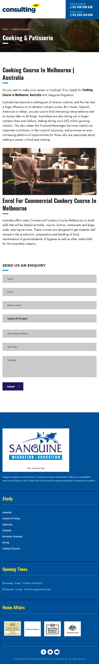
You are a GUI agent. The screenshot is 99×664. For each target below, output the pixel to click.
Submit (13, 386)
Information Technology (12, 536)
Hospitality (6, 530)
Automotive (7, 512)
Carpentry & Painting (11, 518)
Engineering (7, 524)
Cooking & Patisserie (11, 548)
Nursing (5, 542)
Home (5, 29)
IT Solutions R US (60, 658)
